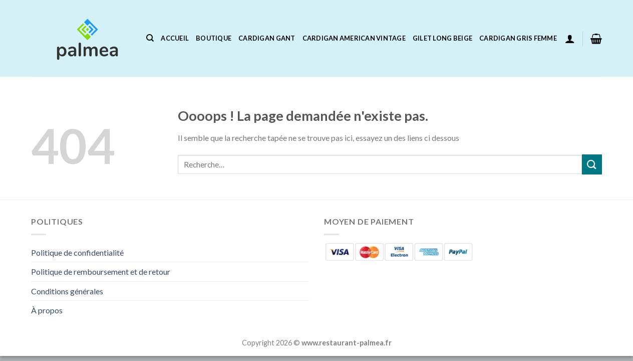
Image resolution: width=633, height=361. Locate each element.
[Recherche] (150, 38)
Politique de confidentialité (77, 252)
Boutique (213, 38)
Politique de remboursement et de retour (100, 271)
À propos (47, 310)
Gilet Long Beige (442, 38)
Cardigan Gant (266, 38)
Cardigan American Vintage (354, 38)
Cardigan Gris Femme (518, 38)
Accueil (175, 38)
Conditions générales (67, 291)
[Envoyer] (592, 164)
